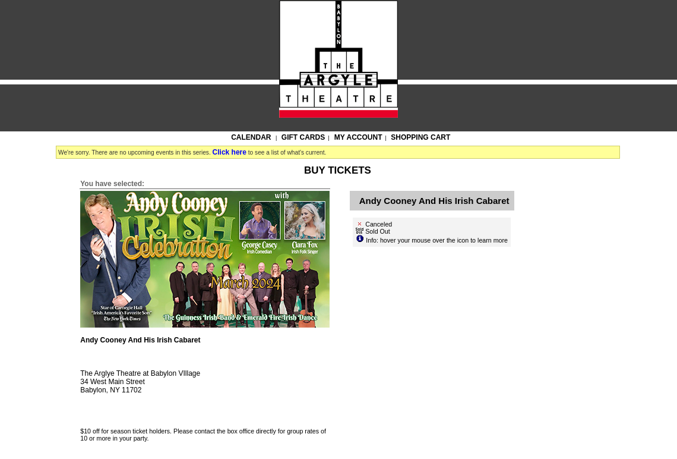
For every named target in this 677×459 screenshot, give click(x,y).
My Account (357, 137)
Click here (229, 152)
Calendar (251, 137)
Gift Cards (303, 137)
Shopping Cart (420, 137)
